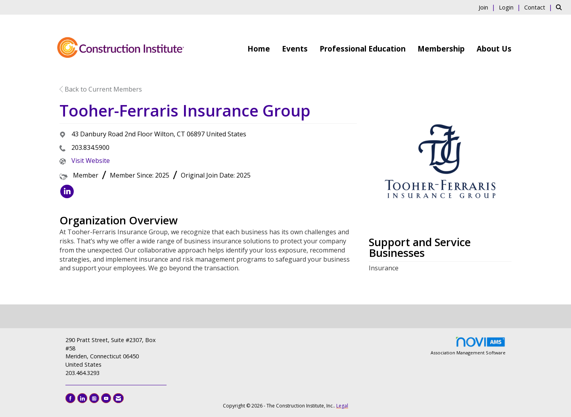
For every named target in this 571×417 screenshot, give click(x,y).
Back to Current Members (100, 89)
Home (258, 49)
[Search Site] (560, 7)
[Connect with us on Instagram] (94, 398)
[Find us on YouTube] (106, 398)
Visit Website (90, 160)
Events (295, 49)
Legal (342, 405)
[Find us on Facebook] (70, 398)
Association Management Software (468, 346)
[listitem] (488, 7)
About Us (494, 49)
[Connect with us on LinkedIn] (82, 398)
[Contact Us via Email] (118, 398)
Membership (441, 49)
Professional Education (363, 49)
